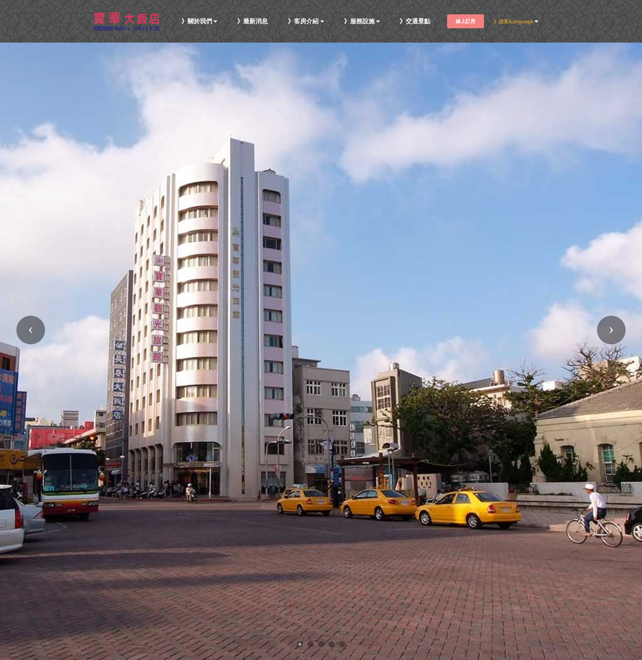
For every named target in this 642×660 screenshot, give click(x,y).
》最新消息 (252, 21)
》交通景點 (415, 21)
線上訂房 (465, 21)
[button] (30, 330)
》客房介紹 (303, 21)
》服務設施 (359, 21)
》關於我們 (196, 21)
